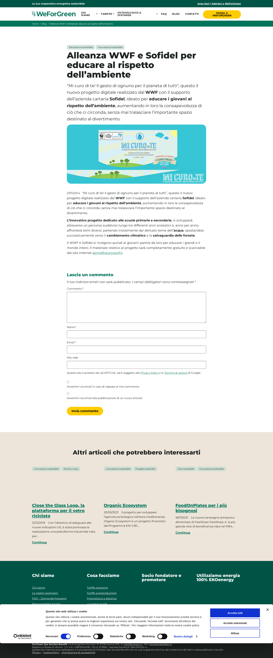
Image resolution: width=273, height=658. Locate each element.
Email (71, 342)
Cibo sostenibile (186, 469)
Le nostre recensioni (45, 593)
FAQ (163, 13)
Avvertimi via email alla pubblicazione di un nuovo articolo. (105, 398)
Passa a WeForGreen (222, 13)
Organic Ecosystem (125, 505)
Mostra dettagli (183, 651)
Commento (75, 288)
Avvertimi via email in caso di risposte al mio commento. (103, 386)
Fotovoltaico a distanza (102, 598)
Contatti (191, 13)
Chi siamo (38, 587)
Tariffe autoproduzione (101, 593)
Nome (72, 327)
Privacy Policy (149, 372)
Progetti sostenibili (145, 469)
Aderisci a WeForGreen (226, 3)
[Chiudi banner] (267, 624)
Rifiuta (235, 647)
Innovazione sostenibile (110, 47)
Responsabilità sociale (46, 603)
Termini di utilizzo (175, 372)
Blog (175, 13)
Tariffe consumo (97, 587)
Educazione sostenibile (81, 47)
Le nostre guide (97, 603)
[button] (88, 14)
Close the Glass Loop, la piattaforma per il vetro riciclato (58, 510)
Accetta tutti (235, 627)
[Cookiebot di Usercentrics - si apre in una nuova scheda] (22, 651)
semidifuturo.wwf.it (107, 253)
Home (35, 23)
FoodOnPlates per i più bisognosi (201, 508)
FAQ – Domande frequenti (49, 598)
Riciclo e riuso (71, 469)
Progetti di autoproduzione (104, 609)
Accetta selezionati (235, 637)
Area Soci (203, 3)
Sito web (72, 357)
